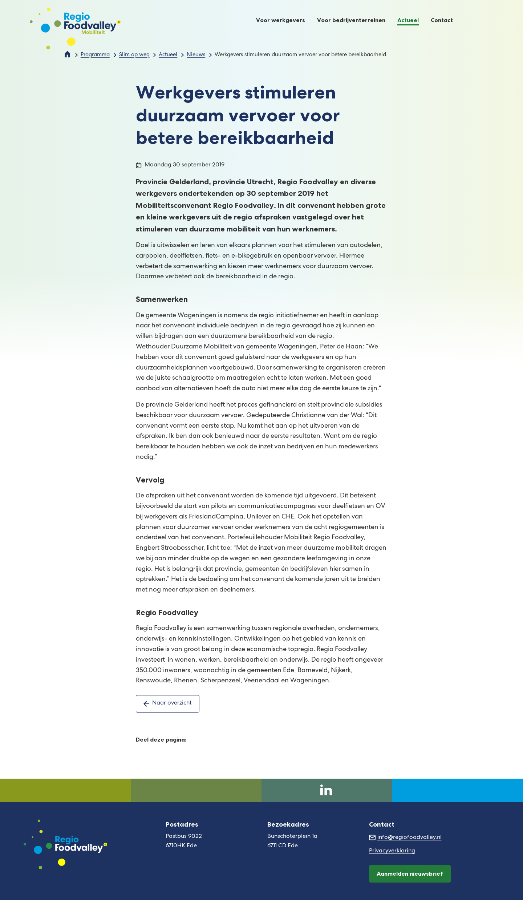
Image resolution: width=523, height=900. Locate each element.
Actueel (168, 55)
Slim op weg (134, 55)
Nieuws (196, 55)
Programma (95, 55)
